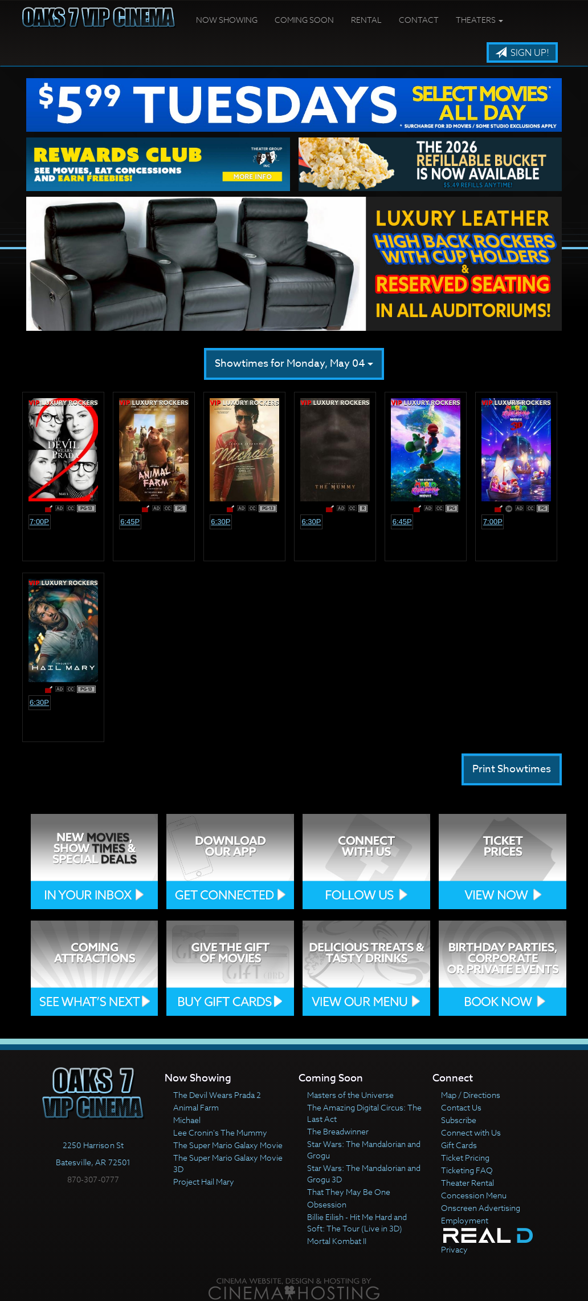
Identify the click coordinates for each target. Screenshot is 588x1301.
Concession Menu (474, 1195)
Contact (419, 19)
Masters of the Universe (350, 1094)
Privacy (454, 1249)
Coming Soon (304, 19)
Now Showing (227, 19)
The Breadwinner (338, 1131)
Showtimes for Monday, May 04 (294, 363)
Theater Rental (467, 1182)
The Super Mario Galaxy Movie (228, 1145)
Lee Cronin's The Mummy (220, 1132)
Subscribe (458, 1119)
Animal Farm (196, 1107)
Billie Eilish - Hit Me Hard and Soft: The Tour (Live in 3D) (357, 1222)
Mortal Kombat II (336, 1240)
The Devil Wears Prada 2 (217, 1094)
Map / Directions (470, 1094)
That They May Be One (348, 1191)
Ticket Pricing (465, 1157)
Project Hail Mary (203, 1181)
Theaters (479, 19)
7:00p (39, 521)
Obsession (326, 1204)
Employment (464, 1220)
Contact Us (461, 1107)
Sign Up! (522, 53)
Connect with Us (471, 1132)
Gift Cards (459, 1145)
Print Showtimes (511, 769)
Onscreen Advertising (480, 1207)
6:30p (220, 521)
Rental (366, 19)
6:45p (130, 521)
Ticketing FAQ (467, 1170)
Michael (187, 1119)
